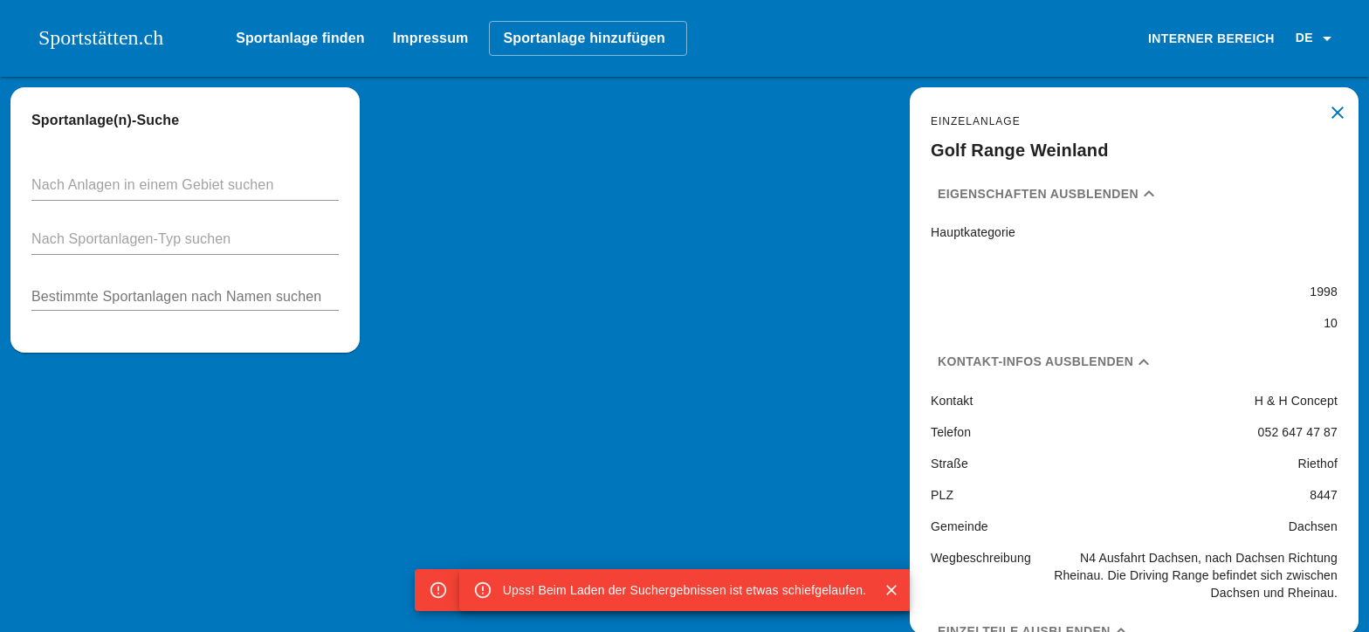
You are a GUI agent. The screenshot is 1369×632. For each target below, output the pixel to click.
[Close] (891, 590)
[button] (1317, 38)
